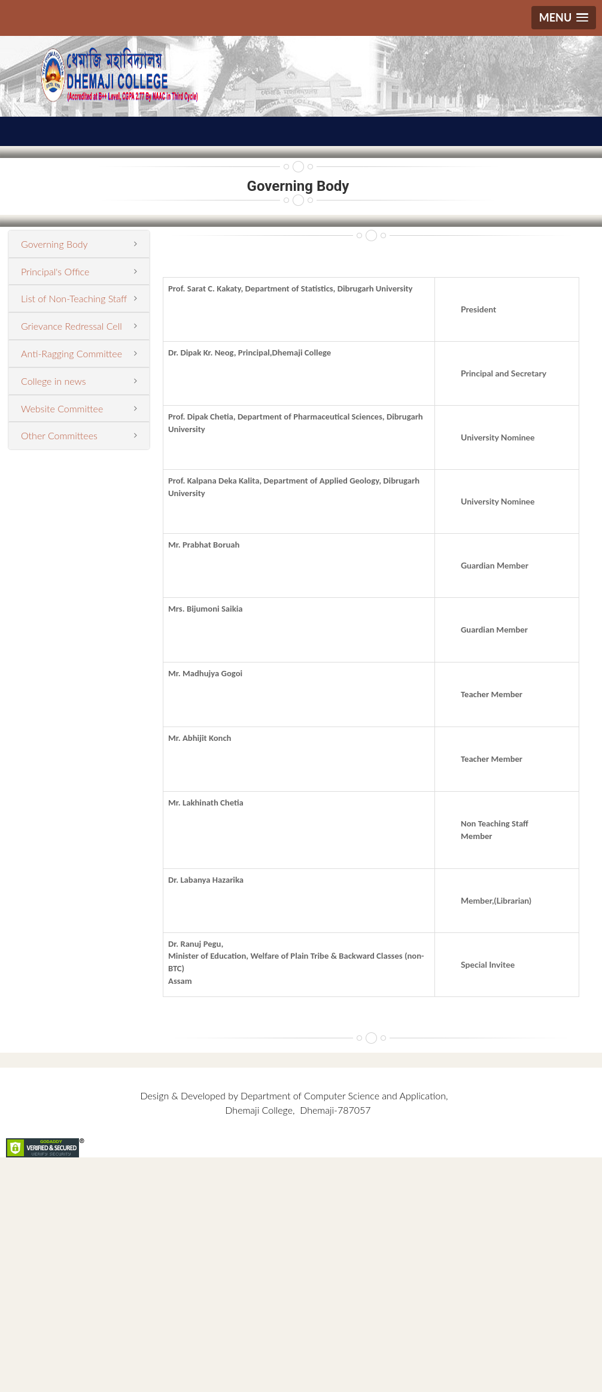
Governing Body (54, 244)
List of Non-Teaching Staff (74, 298)
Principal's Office (55, 271)
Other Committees (59, 435)
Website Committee (62, 408)
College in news (53, 381)
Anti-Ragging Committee (71, 353)
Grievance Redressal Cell (71, 326)
